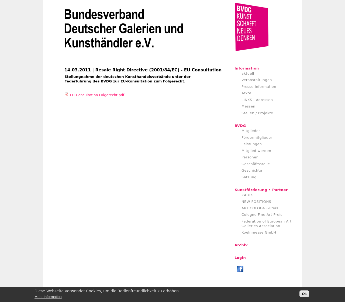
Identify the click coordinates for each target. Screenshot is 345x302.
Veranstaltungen (257, 80)
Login (240, 258)
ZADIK (247, 195)
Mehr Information (48, 298)
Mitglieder (251, 131)
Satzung (249, 177)
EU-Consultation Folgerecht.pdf (97, 95)
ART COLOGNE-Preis (260, 208)
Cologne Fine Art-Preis (262, 215)
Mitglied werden (256, 151)
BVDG (240, 126)
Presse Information (259, 87)
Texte (246, 93)
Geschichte (252, 170)
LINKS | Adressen (257, 100)
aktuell (248, 73)
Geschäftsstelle (256, 164)
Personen (250, 157)
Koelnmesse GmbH (259, 232)
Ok (304, 295)
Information (246, 68)
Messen (248, 106)
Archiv (241, 245)
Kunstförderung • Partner (261, 190)
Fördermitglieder (257, 138)
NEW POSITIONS (256, 202)
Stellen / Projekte (257, 113)
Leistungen (252, 144)
